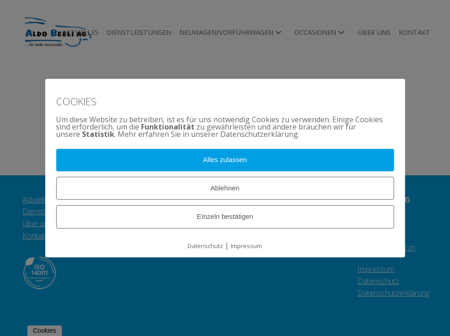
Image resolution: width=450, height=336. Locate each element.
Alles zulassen (225, 159)
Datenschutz (205, 246)
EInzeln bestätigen (225, 217)
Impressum (246, 246)
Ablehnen (225, 188)
